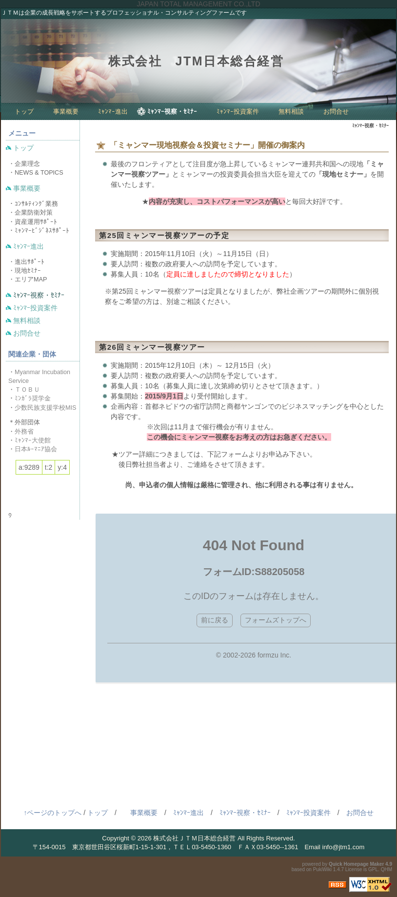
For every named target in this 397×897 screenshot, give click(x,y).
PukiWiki (322, 869)
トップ (24, 111)
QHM (386, 869)
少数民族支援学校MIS (45, 407)
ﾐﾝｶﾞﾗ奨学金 (33, 398)
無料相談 (291, 111)
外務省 (24, 431)
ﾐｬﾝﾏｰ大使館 (33, 440)
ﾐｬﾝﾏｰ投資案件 (238, 111)
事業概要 (66, 111)
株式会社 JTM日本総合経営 (196, 61)
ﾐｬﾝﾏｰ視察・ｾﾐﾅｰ (172, 111)
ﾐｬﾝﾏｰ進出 (113, 111)
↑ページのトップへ (52, 813)
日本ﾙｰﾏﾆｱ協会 (36, 449)
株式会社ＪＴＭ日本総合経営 (194, 838)
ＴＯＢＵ (27, 389)
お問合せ (336, 111)
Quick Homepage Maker (356, 864)
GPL (373, 869)
